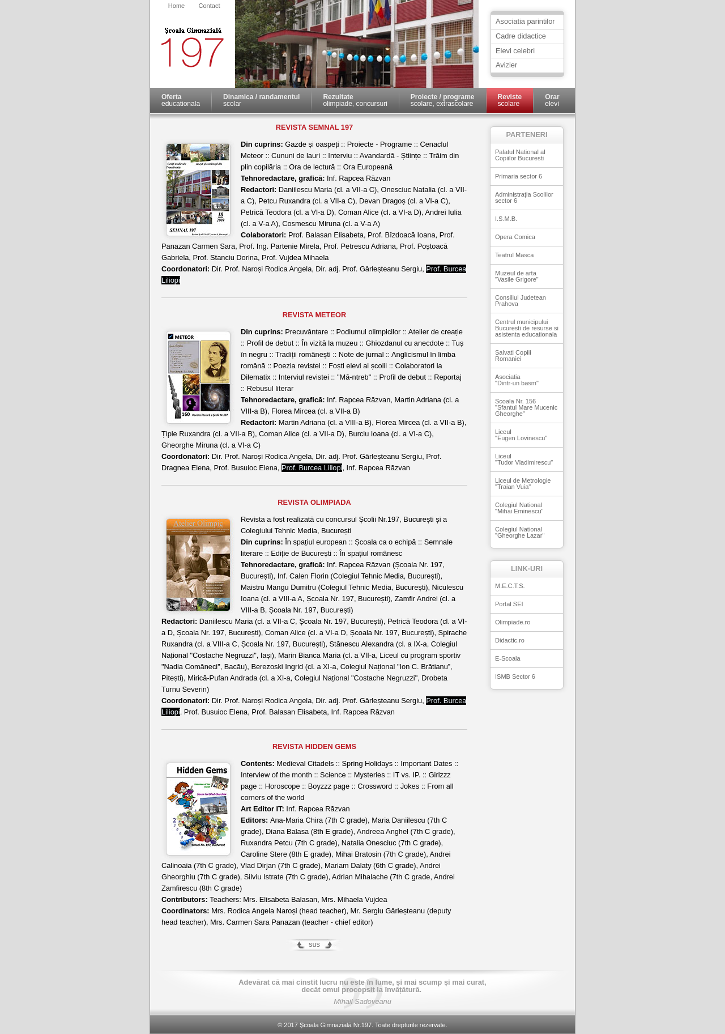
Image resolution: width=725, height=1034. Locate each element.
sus (314, 944)
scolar (261, 100)
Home (176, 5)
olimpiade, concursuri (355, 100)
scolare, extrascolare (443, 100)
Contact (209, 5)
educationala (180, 100)
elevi (552, 100)
